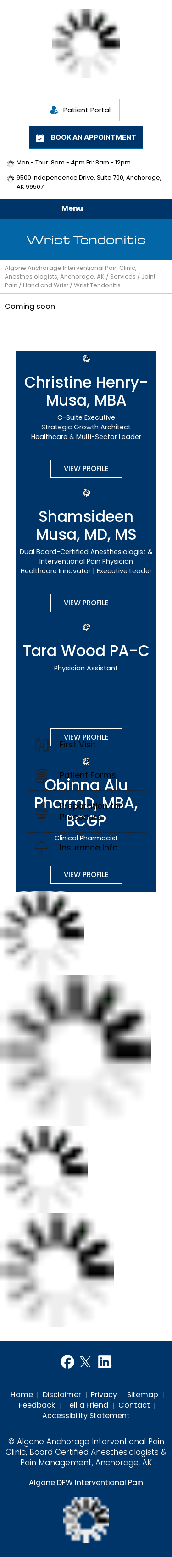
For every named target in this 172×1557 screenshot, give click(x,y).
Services (123, 276)
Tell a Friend (86, 1405)
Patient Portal (87, 110)
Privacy (104, 1394)
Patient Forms (88, 775)
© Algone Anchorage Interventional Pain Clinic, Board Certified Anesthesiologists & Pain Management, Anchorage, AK (86, 1452)
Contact (134, 1405)
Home (22, 1394)
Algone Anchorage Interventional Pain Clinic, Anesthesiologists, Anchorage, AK (71, 272)
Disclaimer (62, 1394)
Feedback (37, 1405)
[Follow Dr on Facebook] (67, 1362)
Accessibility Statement (86, 1415)
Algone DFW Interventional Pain (86, 1482)
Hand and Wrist (45, 285)
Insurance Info (89, 847)
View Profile (86, 468)
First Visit (78, 744)
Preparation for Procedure (91, 811)
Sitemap (142, 1394)
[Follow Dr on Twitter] (86, 1362)
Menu (83, 209)
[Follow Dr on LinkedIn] (105, 1362)
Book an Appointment (93, 137)
